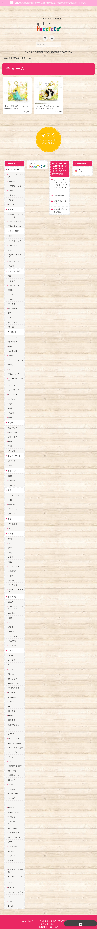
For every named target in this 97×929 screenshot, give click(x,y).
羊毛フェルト (16, 52)
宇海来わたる (13, 682)
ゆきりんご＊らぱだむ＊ (15, 865)
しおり (11, 570)
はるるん (11, 774)
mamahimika (13, 678)
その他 (11, 199)
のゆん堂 (11, 855)
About (39, 46)
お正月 (11, 596)
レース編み (12, 427)
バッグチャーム (14, 216)
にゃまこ (11, 705)
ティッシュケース (15, 355)
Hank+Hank (13, 788)
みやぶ (11, 728)
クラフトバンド (14, 445)
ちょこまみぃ (13, 724)
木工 (10, 538)
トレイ (11, 312)
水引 (10, 533)
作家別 (10, 645)
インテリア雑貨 (13, 266)
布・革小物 (12, 326)
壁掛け (11, 285)
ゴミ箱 (11, 321)
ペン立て (11, 289)
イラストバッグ (14, 235)
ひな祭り (11, 608)
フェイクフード (13, 450)
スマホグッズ (13, 561)
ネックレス (12, 185)
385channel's (14, 832)
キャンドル (12, 317)
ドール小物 (12, 579)
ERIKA (11, 882)
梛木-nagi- (12, 765)
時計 (10, 308)
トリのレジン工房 (15, 887)
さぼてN (11, 850)
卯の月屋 (11, 655)
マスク (11, 364)
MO (9, 701)
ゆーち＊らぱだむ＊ (15, 872)
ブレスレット (13, 190)
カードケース (13, 384)
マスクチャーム (14, 220)
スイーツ (11, 455)
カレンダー (12, 240)
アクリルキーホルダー (15, 250)
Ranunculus (13, 692)
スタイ (11, 398)
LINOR (11, 845)
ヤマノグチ (12, 747)
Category (52, 46)
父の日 (11, 617)
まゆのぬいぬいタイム (15, 817)
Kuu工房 (11, 687)
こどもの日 (12, 640)
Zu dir (10, 900)
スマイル (11, 836)
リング (11, 194)
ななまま (11, 811)
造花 (10, 542)
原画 (10, 231)
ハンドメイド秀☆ (15, 742)
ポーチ (11, 359)
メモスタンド (13, 280)
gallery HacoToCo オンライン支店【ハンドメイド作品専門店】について (61, 179)
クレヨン (11, 508)
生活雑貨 (11, 565)
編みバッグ (12, 422)
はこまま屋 (12, 673)
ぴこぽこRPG (13, 733)
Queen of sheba (15, 807)
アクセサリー (13, 164)
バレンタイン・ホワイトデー (15, 602)
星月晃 (11, 779)
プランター (12, 298)
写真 (10, 556)
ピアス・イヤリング (15, 170)
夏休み (11, 621)
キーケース (12, 332)
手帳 (10, 494)
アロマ (11, 294)
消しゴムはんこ (14, 256)
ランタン (11, 275)
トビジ (11, 696)
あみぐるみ (12, 431)
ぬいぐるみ (12, 336)
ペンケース (12, 504)
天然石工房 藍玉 (15, 761)
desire (10, 802)
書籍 (9, 513)
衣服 (10, 403)
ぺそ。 (11, 751)
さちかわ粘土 (13, 827)
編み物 (10, 417)
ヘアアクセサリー (15, 180)
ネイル (11, 575)
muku (10, 710)
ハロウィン (12, 626)
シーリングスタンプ (15, 585)
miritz (10, 797)
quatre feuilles (14, 738)
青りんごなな (13, 669)
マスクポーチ (13, 368)
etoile (10, 891)
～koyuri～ (12, 784)
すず (10, 877)
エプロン (11, 394)
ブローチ (11, 176)
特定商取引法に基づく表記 (60, 205)
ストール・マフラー (15, 374)
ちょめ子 (11, 793)
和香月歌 (11, 715)
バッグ (11, 350)
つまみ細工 (12, 345)
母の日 (11, 612)
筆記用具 (11, 499)
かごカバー (12, 389)
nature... (11, 859)
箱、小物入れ (13, 303)
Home (28, 46)
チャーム (11, 204)
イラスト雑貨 (13, 226)
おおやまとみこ (14, 719)
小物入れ (11, 552)
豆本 (10, 523)
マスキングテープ (15, 490)
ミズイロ (11, 664)
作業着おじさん (14, 770)
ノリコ (11, 756)
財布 (10, 341)
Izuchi (10, 659)
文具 (9, 485)
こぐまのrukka (14, 841)
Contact (68, 46)
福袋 (10, 547)
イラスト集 (12, 518)
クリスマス (12, 631)
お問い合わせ (59, 190)
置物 (10, 271)
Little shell (12, 822)
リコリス (11, 650)
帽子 (10, 412)
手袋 (10, 441)
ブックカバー (13, 380)
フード (11, 460)
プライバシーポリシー (60, 197)
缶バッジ (11, 244)
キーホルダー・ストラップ (15, 210)
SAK (10, 896)
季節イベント (13, 591)
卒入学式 (11, 635)
